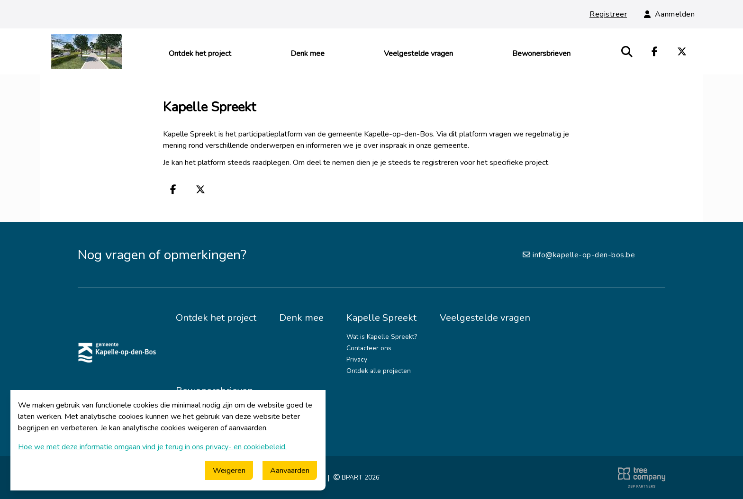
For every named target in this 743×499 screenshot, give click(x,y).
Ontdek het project (200, 53)
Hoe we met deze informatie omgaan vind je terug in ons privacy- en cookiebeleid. (152, 447)
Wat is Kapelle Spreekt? (381, 336)
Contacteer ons (368, 348)
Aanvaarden (289, 470)
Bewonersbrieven (541, 53)
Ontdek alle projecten (378, 370)
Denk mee (307, 53)
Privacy (356, 359)
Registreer (608, 14)
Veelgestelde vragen (418, 53)
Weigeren (229, 470)
